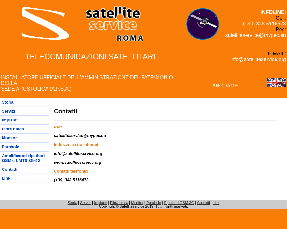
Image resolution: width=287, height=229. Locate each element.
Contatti (9, 169)
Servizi (8, 111)
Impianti (10, 120)
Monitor (9, 137)
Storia (7, 102)
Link (6, 178)
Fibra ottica (13, 129)
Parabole (10, 146)
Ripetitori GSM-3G (179, 203)
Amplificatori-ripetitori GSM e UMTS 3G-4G (23, 158)
